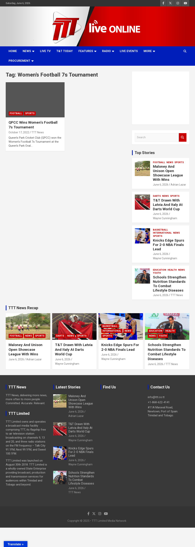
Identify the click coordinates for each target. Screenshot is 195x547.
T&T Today (64, 51)
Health (172, 270)
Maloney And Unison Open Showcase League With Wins (168, 173)
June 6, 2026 (160, 184)
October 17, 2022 (19, 132)
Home (13, 51)
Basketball (160, 229)
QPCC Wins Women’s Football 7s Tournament (33, 124)
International (162, 233)
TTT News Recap (23, 308)
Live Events (129, 51)
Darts (157, 196)
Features (85, 51)
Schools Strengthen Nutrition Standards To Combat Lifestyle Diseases (169, 283)
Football (16, 113)
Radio (106, 51)
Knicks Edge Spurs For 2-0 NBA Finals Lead (168, 244)
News (27, 51)
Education (159, 270)
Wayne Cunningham (165, 218)
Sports (29, 113)
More (148, 51)
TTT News (37, 132)
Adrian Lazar (178, 184)
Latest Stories (68, 387)
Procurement (19, 60)
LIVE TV (45, 51)
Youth (157, 273)
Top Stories (145, 152)
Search (182, 137)
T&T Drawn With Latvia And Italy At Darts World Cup (168, 204)
